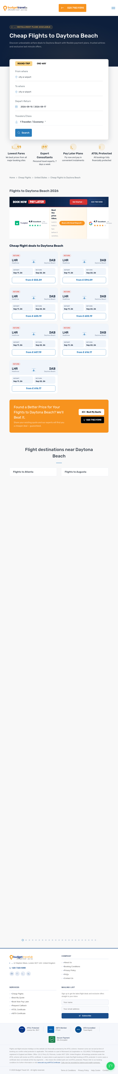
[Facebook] (11, 973)
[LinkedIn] (28, 973)
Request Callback (18, 1005)
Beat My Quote (91, 412)
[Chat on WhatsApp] (111, 1066)
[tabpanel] (33, 472)
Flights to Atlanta (23, 471)
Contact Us (67, 978)
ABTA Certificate (17, 1013)
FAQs (65, 974)
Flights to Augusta (75, 471)
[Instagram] (23, 973)
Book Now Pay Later (19, 1002)
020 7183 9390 (72, 7)
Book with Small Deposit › (72, 223)
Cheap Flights (24, 177)
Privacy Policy (69, 970)
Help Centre (95, 1070)
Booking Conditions (71, 966)
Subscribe (85, 1016)
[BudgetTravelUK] (15, 7)
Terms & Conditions (68, 1070)
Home (12, 177)
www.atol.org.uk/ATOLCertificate (49, 1062)
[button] (59, 121)
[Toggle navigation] (113, 8)
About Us (67, 962)
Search (23, 132)
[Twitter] (17, 973)
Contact (106, 1070)
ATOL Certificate (17, 1009)
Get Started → (78, 202)
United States (40, 177)
